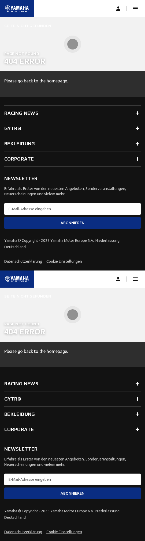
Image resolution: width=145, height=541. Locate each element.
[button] (135, 8)
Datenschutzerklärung (23, 261)
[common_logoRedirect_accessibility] (16, 8)
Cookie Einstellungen (64, 261)
